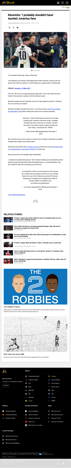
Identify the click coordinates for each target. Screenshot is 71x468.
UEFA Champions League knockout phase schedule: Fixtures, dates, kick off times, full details (40, 260)
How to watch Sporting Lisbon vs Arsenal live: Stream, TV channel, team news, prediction (38, 252)
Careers (16, 453)
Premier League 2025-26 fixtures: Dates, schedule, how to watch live (37, 243)
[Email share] (17, 27)
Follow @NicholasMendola (16, 195)
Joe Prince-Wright (18, 238)
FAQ (30, 453)
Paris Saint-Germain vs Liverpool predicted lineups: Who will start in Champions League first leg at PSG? (37, 227)
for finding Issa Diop (33, 147)
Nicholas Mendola (14, 23)
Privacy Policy (28, 454)
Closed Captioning (23, 453)
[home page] (8, 3)
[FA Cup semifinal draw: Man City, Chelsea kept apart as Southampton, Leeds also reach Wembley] (8, 236)
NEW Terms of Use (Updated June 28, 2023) (13, 454)
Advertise (11, 453)
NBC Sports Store (36, 453)
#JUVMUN (43, 181)
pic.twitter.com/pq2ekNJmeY (40, 183)
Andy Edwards (17, 221)
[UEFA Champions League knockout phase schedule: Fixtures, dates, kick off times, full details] (8, 261)
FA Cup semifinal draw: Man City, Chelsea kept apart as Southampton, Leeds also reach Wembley (40, 235)
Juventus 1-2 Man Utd (21, 88)
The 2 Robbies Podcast (12, 307)
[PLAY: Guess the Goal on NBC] (35, 334)
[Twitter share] (13, 27)
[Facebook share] (9, 27)
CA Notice (35, 454)
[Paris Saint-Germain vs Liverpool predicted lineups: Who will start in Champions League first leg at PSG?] (8, 228)
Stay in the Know (6, 378)
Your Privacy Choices (47, 454)
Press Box (44, 453)
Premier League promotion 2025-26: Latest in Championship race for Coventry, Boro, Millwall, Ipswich (37, 219)
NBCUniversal (12, 457)
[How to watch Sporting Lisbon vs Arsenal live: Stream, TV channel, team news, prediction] (8, 252)
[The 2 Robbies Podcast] (35, 287)
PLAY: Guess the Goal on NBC (14, 354)
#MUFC (50, 127)
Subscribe (5, 385)
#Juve (49, 181)
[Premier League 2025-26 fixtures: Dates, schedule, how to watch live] (8, 244)
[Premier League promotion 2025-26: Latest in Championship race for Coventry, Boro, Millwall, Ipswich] (8, 219)
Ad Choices (5, 453)
